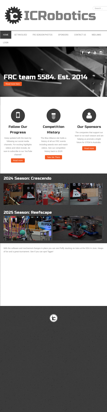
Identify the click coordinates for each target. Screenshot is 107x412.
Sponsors (63, 35)
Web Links (96, 35)
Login (5, 42)
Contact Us (80, 35)
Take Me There (53, 157)
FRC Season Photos (42, 35)
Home (5, 35)
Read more (18, 160)
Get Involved (20, 35)
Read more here (13, 84)
